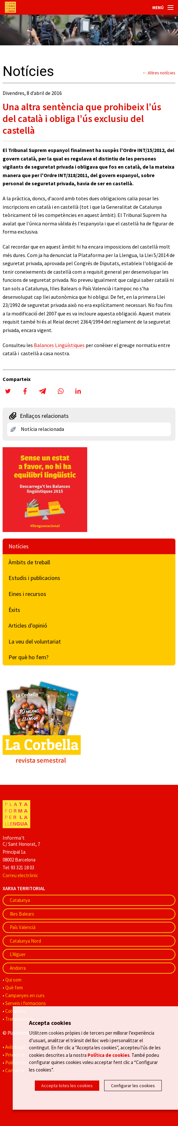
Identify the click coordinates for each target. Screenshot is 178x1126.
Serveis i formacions (25, 1003)
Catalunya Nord (25, 941)
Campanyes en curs (25, 995)
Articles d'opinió (27, 625)
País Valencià (22, 927)
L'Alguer (18, 954)
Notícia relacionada (42, 429)
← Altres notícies (158, 73)
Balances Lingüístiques (59, 345)
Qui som (13, 980)
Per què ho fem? (28, 657)
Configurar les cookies (133, 1085)
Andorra (18, 968)
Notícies (18, 546)
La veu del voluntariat (34, 641)
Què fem (14, 987)
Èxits (14, 610)
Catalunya (20, 900)
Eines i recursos (27, 594)
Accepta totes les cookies (67, 1085)
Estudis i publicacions (34, 578)
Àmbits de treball (29, 562)
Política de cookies (109, 1055)
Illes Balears (22, 914)
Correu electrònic (20, 875)
